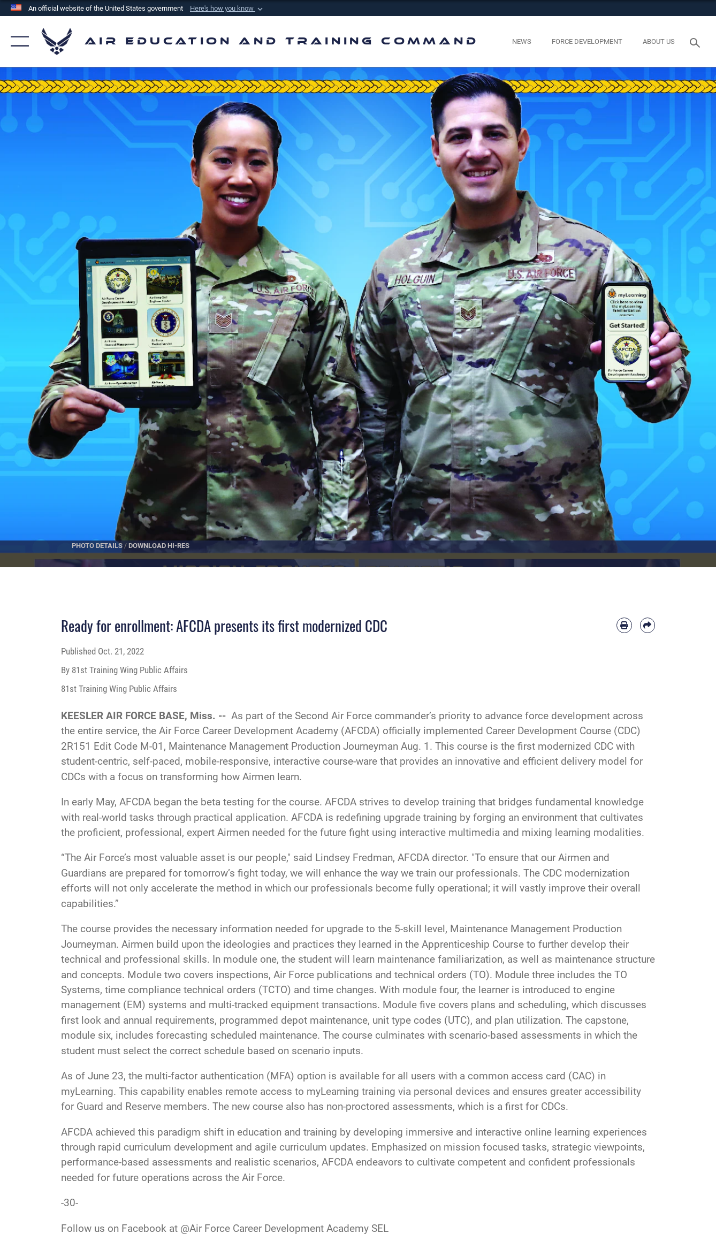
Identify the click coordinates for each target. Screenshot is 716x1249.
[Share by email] (647, 625)
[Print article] (623, 625)
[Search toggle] (697, 42)
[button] (227, 8)
